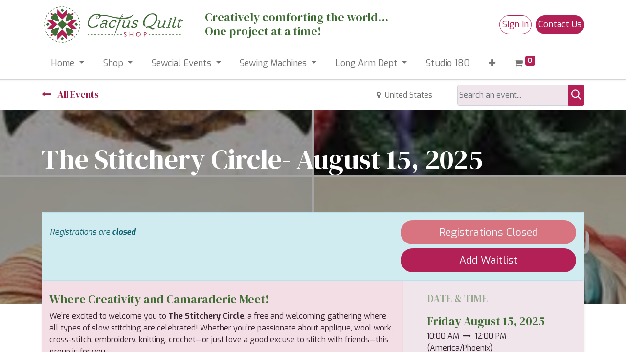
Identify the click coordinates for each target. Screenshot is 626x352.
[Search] (576, 95)
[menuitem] (448, 63)
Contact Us (559, 24)
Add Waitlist (488, 260)
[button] (492, 63)
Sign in (515, 24)
